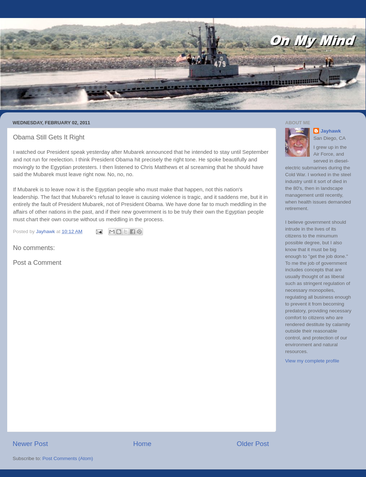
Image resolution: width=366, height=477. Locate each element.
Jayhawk (331, 131)
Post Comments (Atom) (68, 458)
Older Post (253, 443)
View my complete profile (312, 361)
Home (142, 443)
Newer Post (30, 443)
